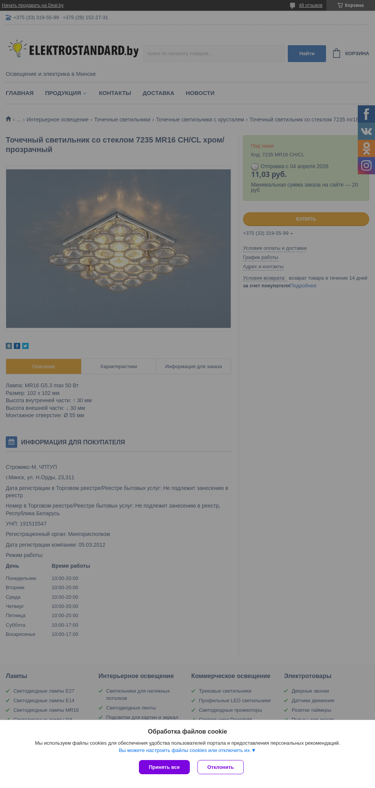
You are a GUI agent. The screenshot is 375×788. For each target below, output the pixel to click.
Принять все (164, 767)
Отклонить (220, 767)
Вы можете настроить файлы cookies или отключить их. (185, 750)
